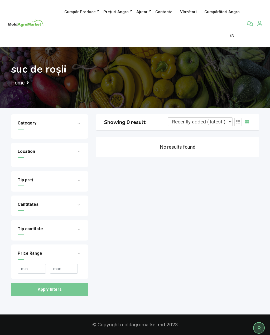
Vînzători (188, 11)
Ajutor (142, 11)
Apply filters (50, 289)
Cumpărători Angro (222, 11)
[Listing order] (200, 121)
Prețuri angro (116, 11)
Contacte (163, 11)
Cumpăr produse (80, 11)
